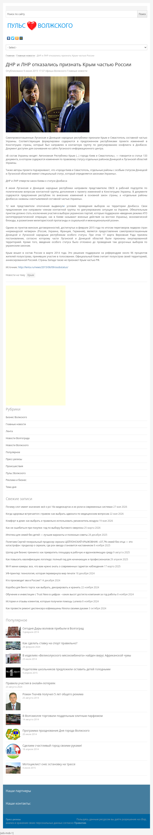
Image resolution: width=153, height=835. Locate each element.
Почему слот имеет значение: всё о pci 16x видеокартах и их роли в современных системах (59, 506)
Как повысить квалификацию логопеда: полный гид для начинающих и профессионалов (58, 559)
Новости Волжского (17, 445)
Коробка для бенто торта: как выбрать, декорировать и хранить (43, 587)
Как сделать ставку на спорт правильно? (50, 643)
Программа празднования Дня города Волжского (56, 730)
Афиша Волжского (56, 71)
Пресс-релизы (14, 459)
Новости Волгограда (17, 438)
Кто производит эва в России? (23, 580)
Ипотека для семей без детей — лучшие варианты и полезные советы (47, 534)
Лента (9, 431)
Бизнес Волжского (16, 417)
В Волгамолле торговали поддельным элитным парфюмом (63, 716)
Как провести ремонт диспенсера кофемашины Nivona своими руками (47, 608)
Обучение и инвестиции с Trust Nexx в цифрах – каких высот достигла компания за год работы (61, 594)
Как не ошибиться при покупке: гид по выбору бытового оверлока (44, 527)
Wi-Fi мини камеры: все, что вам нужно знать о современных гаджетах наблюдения (54, 566)
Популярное (13, 452)
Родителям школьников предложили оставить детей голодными (67, 669)
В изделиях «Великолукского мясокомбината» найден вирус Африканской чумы (77, 655)
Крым (30, 275)
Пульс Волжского (16, 473)
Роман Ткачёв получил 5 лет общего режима (53, 694)
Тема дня (11, 487)
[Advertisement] (36, 346)
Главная (10, 55)
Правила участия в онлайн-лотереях (30, 683)
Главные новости (25, 55)
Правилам (80, 823)
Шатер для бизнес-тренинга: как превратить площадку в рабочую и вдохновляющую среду (59, 552)
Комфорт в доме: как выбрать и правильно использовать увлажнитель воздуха (52, 520)
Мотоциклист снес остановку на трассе (49, 764)
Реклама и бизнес (16, 480)
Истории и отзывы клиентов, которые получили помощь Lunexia (43, 601)
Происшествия (14, 466)
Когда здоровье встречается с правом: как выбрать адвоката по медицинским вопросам (57, 513)
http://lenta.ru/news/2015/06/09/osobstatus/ (43, 267)
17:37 (34, 71)
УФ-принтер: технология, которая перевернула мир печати (40, 573)
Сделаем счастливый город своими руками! (52, 745)
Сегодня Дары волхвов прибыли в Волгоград (53, 628)
